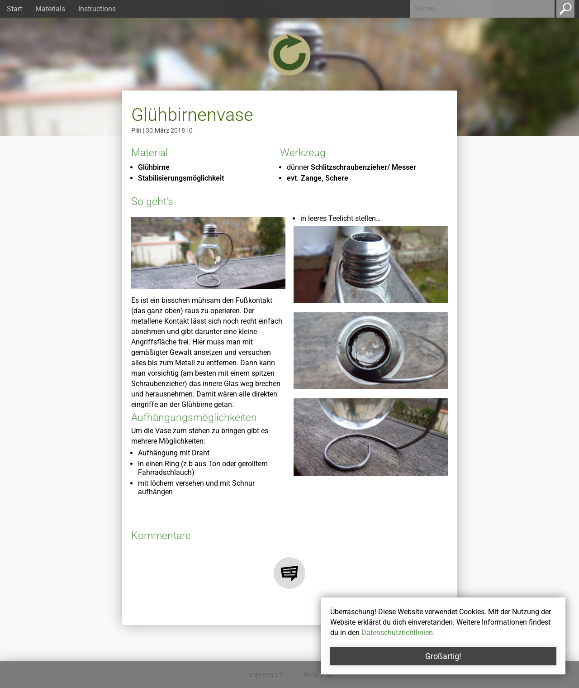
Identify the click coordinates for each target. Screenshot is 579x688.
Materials (50, 9)
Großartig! (443, 656)
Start (14, 9)
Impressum (266, 674)
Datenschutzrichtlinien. (398, 632)
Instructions (97, 9)
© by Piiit (318, 674)
